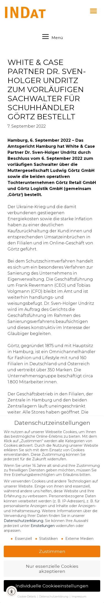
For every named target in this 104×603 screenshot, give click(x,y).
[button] (93, 10)
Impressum (79, 596)
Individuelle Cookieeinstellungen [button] (52, 585)
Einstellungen (43, 525)
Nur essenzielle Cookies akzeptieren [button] (52, 568)
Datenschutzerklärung (23, 520)
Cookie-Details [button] (27, 596)
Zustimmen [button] (52, 551)
